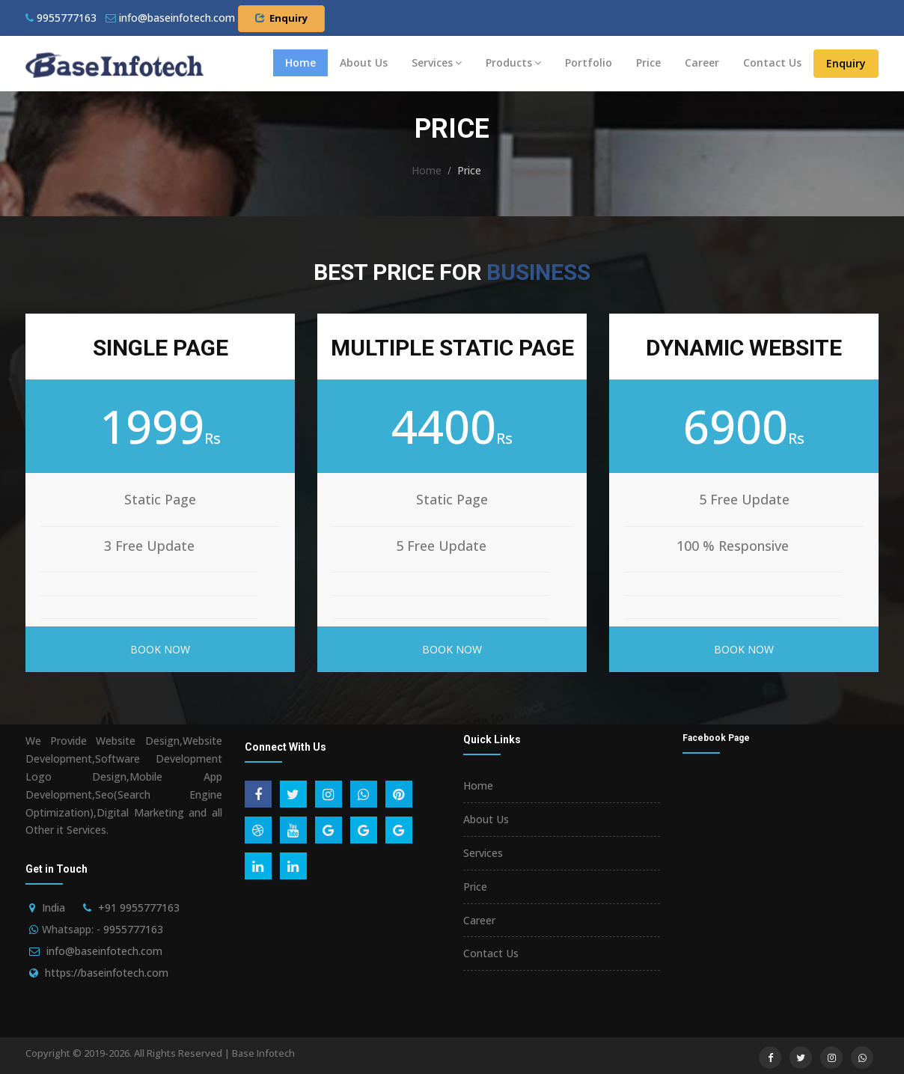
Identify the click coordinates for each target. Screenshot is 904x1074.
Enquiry (281, 18)
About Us (364, 62)
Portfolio (588, 62)
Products (513, 62)
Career (702, 62)
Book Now (160, 649)
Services (437, 62)
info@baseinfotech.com (104, 951)
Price (648, 62)
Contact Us (772, 62)
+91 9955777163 (139, 907)
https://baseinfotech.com (106, 972)
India (53, 907)
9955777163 (61, 17)
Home (300, 62)
